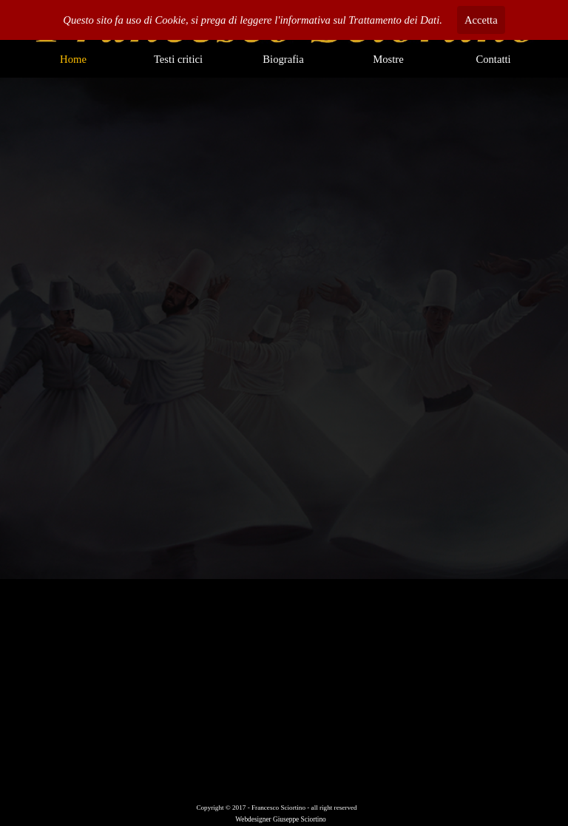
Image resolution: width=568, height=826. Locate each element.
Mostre (388, 59)
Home (73, 59)
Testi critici (178, 59)
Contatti (493, 59)
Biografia (283, 59)
